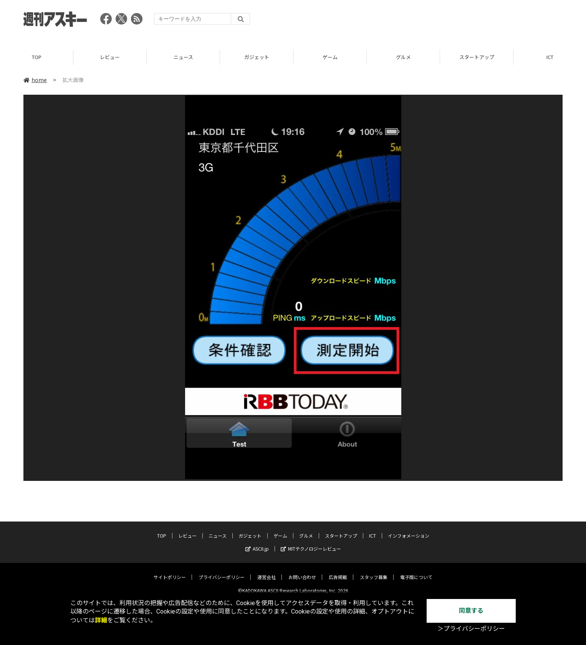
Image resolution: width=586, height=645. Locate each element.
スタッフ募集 (373, 571)
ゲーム (330, 57)
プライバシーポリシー (222, 571)
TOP (36, 57)
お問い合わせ (302, 571)
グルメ (403, 57)
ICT (372, 530)
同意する (471, 610)
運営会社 (266, 571)
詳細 (101, 620)
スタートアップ (476, 57)
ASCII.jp (257, 543)
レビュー (110, 57)
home (35, 80)
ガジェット (256, 57)
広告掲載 (338, 571)
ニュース (183, 57)
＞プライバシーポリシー (471, 628)
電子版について (416, 571)
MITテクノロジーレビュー (311, 543)
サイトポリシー (170, 571)
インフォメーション (408, 530)
